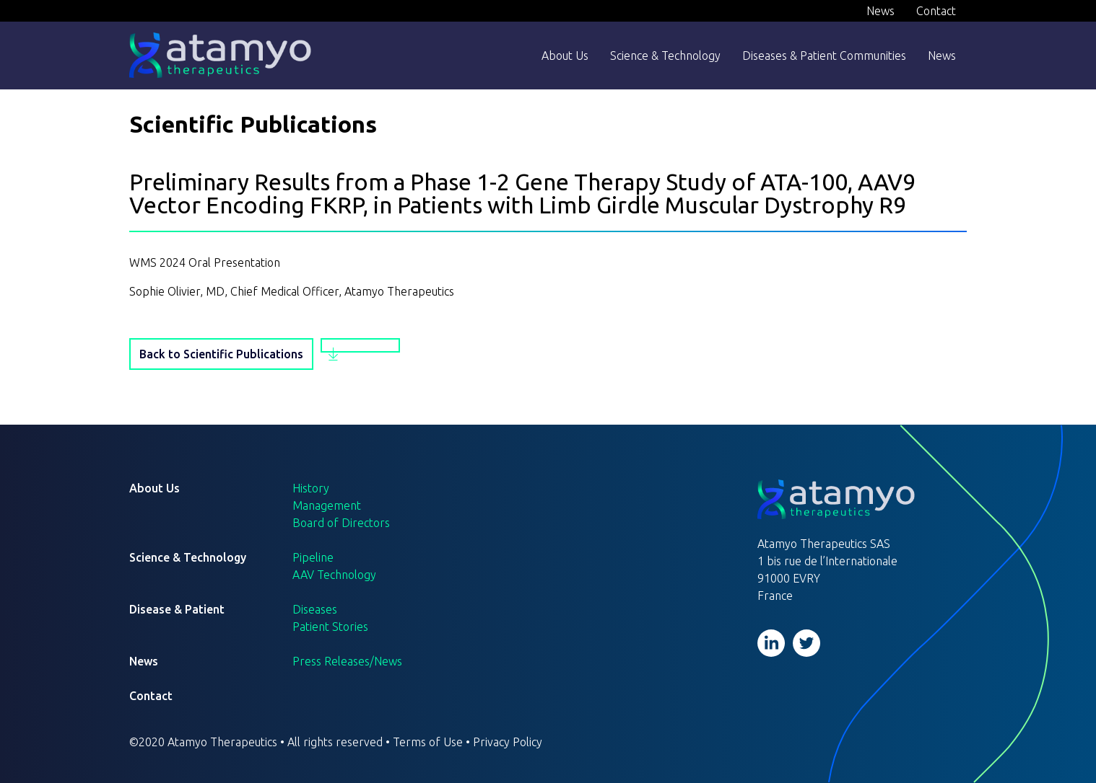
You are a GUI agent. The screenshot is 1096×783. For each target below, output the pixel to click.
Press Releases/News (347, 661)
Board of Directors (341, 522)
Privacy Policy (507, 741)
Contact (936, 10)
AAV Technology (334, 574)
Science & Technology (665, 55)
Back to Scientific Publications (221, 354)
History (310, 488)
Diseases (314, 609)
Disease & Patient (177, 609)
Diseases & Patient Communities (824, 55)
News (880, 10)
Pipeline (313, 557)
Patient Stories (330, 626)
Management (326, 505)
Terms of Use (428, 741)
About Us (565, 55)
